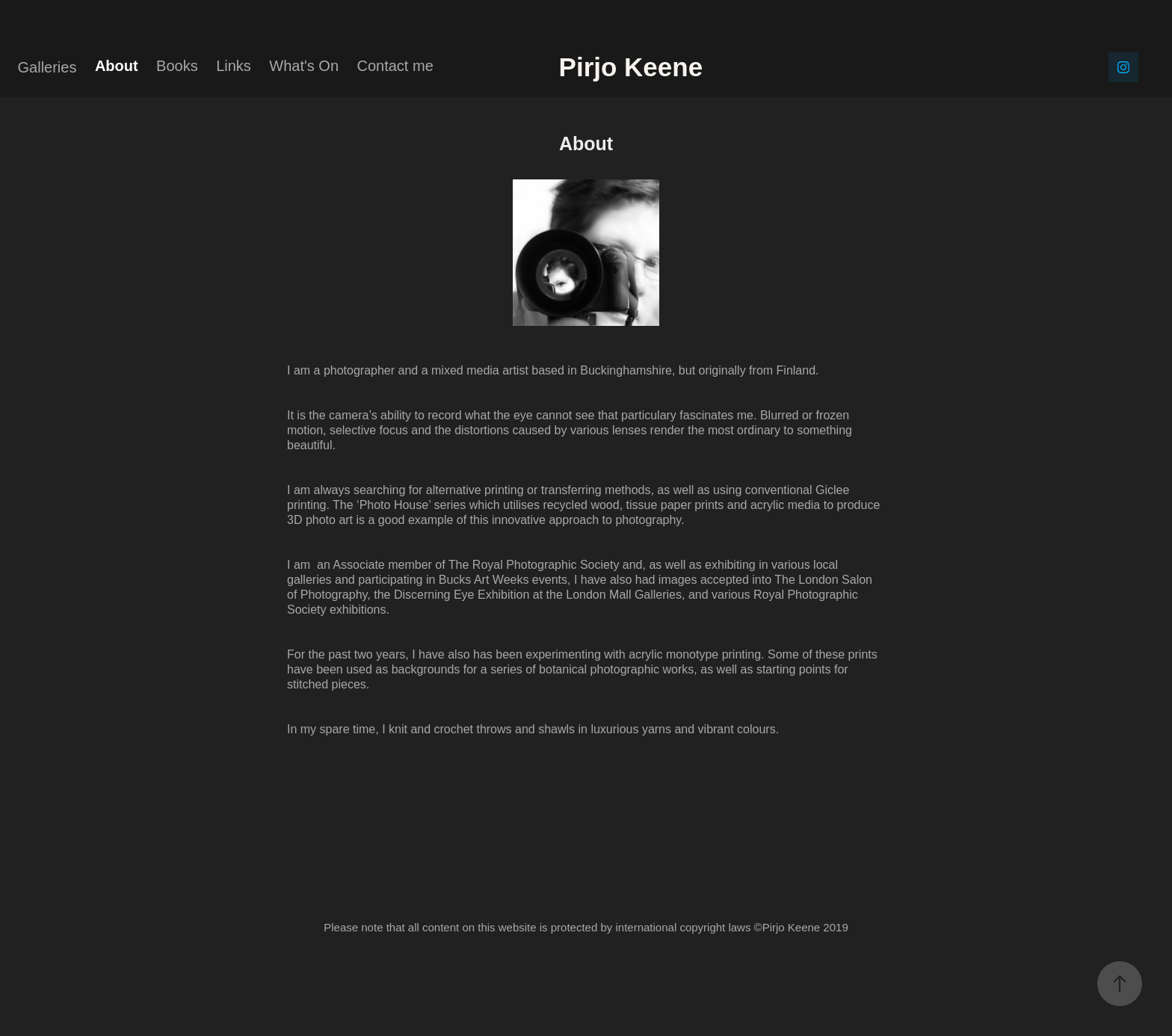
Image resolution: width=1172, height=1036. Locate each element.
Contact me (395, 66)
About (116, 66)
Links (233, 66)
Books (177, 66)
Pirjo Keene (682, 66)
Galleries (47, 67)
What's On (304, 66)
